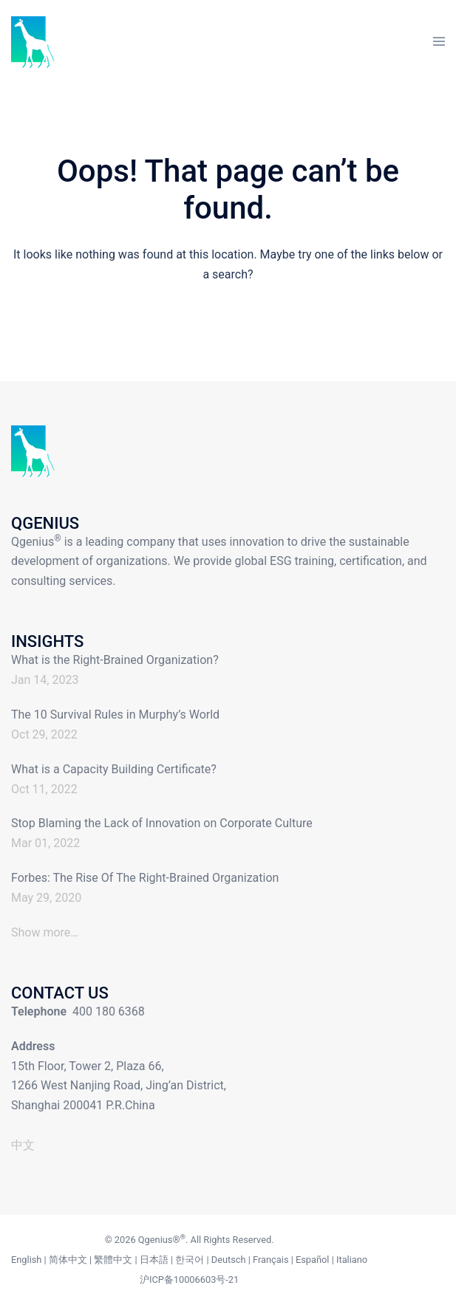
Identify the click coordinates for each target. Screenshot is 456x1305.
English (26, 1259)
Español (313, 1259)
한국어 (189, 1259)
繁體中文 (113, 1259)
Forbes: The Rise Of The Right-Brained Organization (145, 878)
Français (270, 1259)
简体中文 (68, 1259)
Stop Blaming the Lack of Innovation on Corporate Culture (162, 823)
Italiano (351, 1259)
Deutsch (228, 1259)
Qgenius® (159, 1239)
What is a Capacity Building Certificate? (114, 769)
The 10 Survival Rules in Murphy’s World (115, 715)
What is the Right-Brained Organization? (115, 660)
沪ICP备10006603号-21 (189, 1279)
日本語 (154, 1259)
